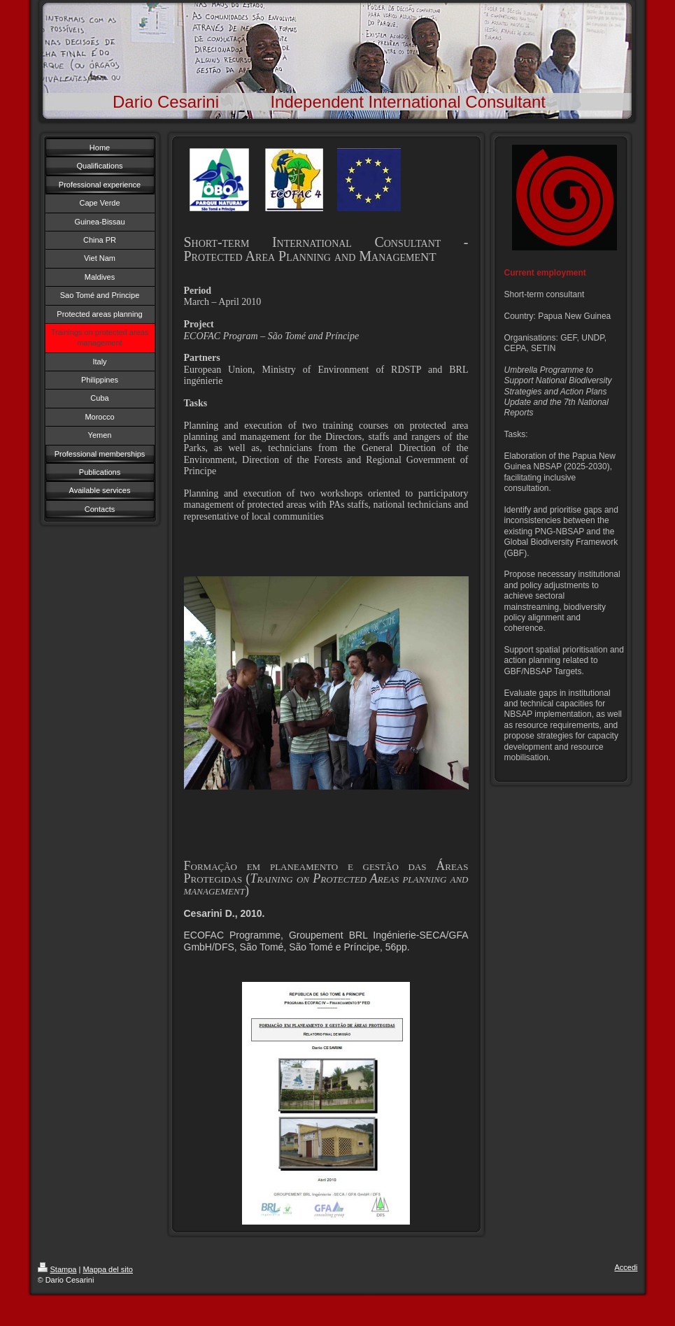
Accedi (625, 1267)
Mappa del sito (108, 1269)
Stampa (57, 1269)
